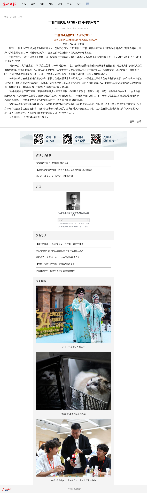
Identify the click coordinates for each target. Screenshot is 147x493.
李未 (81, 227)
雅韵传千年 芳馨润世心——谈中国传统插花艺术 (57, 257)
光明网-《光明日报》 (68, 28)
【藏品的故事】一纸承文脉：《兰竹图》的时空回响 (59, 244)
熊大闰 (81, 223)
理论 (51, 4)
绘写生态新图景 (58, 251)
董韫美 (76, 227)
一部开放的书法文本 (75, 251)
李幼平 (60, 223)
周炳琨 (70, 227)
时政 (24, 4)
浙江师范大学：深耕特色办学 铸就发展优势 (55, 271)
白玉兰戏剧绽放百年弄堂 (73, 347)
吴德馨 (70, 223)
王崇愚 (86, 223)
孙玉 (76, 223)
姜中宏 (60, 227)
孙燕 (86, 227)
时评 (42, 4)
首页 (6, 17)
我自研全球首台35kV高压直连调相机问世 (54, 176)
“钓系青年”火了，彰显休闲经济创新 (52, 163)
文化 (60, 4)
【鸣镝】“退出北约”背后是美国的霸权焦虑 (55, 264)
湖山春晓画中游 (43, 251)
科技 (69, 4)
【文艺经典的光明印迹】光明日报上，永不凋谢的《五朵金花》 (64, 170)
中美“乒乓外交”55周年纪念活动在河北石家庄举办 (73, 480)
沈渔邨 (65, 227)
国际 (33, 4)
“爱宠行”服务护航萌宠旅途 (73, 414)
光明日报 (13, 17)
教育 (79, 4)
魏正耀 (65, 223)
